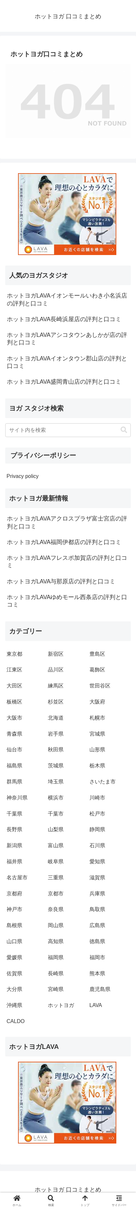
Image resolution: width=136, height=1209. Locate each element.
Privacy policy (23, 476)
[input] (68, 430)
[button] (124, 430)
